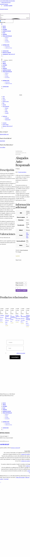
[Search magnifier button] (28, 18)
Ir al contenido (3, 0)
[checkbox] (6, 21)
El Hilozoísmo (23, 316)
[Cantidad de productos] (18, 288)
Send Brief (2, 141)
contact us (28, 466)
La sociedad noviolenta (12, 316)
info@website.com (4, 134)
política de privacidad (21, 353)
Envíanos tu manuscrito (15, 447)
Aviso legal (6, 479)
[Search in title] (0, 20)
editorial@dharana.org (4, 441)
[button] (2, 311)
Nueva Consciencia (24, 250)
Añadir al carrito (21, 290)
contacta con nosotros (25, 454)
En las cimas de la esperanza (18, 317)
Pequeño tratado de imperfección (8, 317)
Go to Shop (2, 147)
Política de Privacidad (20, 477)
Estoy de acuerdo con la (15, 353)
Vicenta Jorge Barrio (22, 172)
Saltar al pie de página (10, 0)
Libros (19, 151)
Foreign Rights (27, 451)
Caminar (2, 315)
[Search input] (15, 15)
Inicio (17, 151)
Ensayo (19, 251)
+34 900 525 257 (4, 444)
